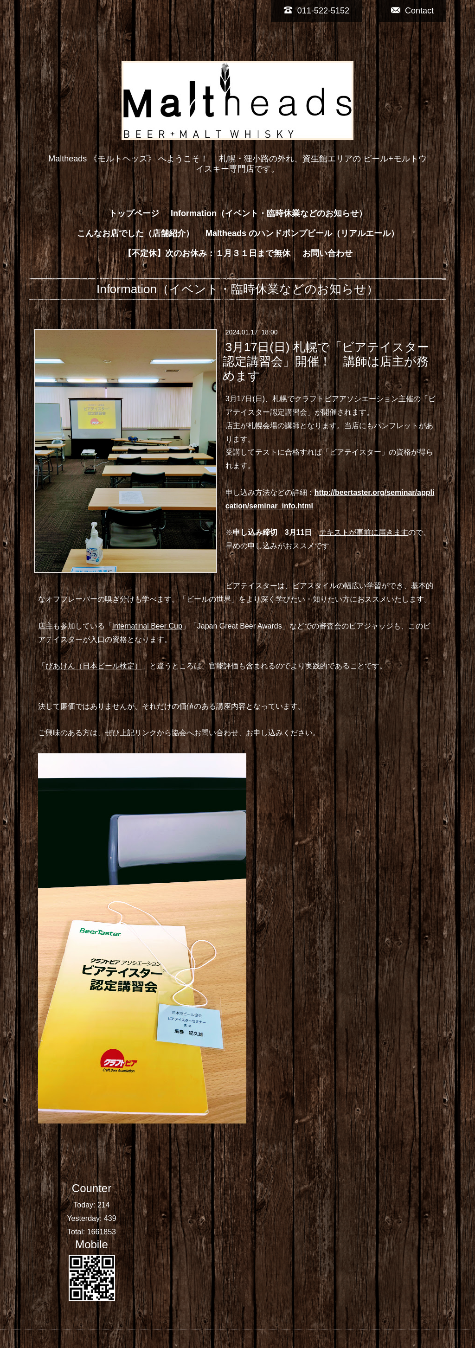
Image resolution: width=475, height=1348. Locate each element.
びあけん (60, 666)
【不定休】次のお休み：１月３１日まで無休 (206, 253)
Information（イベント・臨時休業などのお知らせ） (269, 213)
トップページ (134, 213)
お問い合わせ (327, 253)
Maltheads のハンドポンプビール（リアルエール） (302, 233)
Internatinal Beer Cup (147, 626)
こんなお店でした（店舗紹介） (135, 233)
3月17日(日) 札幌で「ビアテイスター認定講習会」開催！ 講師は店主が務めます (326, 361)
